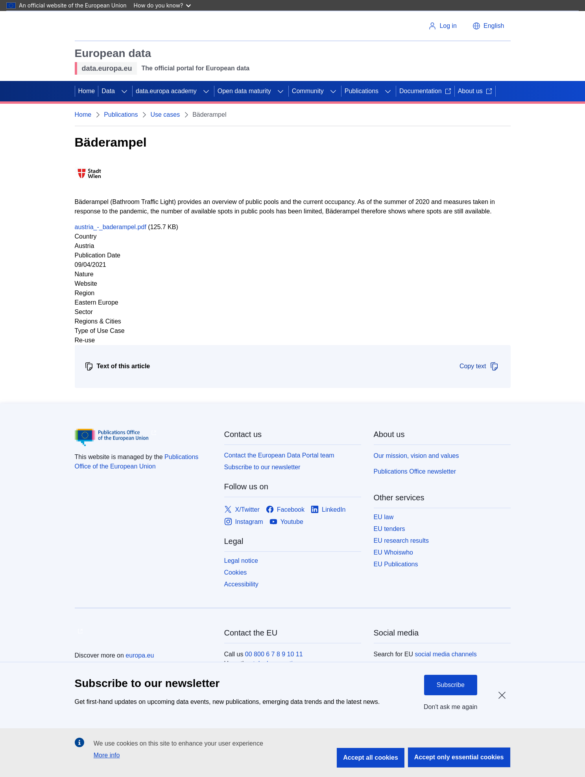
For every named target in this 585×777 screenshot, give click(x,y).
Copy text (479, 366)
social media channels (445, 654)
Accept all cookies (370, 757)
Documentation (425, 91)
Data (108, 91)
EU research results (401, 540)
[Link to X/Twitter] (242, 509)
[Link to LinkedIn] (328, 509)
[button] (488, 26)
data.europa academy (166, 91)
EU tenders (389, 528)
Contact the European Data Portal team (279, 455)
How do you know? (162, 5)
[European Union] (106, 26)
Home (86, 91)
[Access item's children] (124, 91)
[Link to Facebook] (285, 509)
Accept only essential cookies (459, 757)
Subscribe (451, 684)
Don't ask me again (450, 707)
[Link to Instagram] (243, 521)
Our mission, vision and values (416, 455)
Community (308, 91)
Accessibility (241, 584)
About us (475, 91)
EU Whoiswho (393, 552)
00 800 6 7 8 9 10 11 (274, 654)
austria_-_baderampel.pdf (110, 227)
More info (107, 755)
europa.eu (139, 655)
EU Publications (396, 564)
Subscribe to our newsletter (262, 467)
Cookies (235, 572)
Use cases (165, 114)
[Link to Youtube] (286, 521)
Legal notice (241, 560)
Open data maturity (244, 91)
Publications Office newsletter (415, 471)
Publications (361, 91)
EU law (384, 517)
